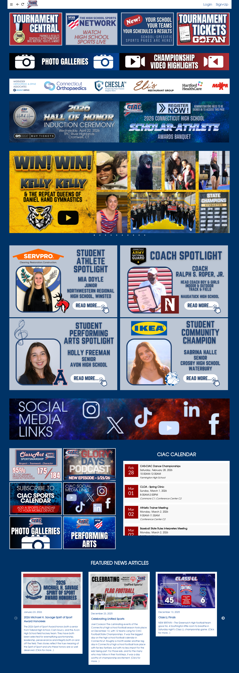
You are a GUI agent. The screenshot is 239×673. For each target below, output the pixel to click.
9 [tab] (139, 235)
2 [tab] (100, 235)
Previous (16, 618)
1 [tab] (94, 235)
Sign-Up (222, 4)
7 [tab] (128, 235)
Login (207, 4)
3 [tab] (105, 235)
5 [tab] (117, 235)
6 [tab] (122, 235)
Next (223, 618)
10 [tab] (145, 235)
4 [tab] (111, 235)
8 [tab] (133, 235)
